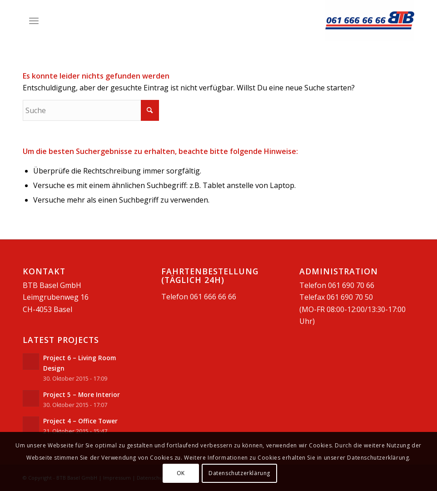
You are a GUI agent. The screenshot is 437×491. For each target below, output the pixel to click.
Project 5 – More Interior (81, 394)
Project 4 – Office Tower (80, 421)
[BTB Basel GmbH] (369, 20)
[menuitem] (34, 20)
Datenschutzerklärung (239, 473)
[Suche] (91, 110)
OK (181, 473)
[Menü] (34, 20)
